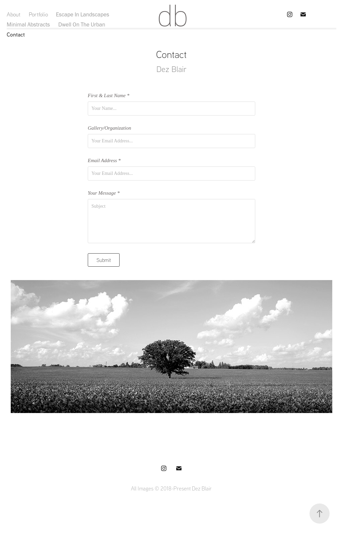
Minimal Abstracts (28, 24)
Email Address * (104, 160)
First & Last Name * (108, 95)
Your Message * (104, 193)
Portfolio (38, 14)
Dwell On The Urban (81, 24)
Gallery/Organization (109, 128)
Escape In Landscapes (82, 14)
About (13, 14)
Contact (16, 34)
